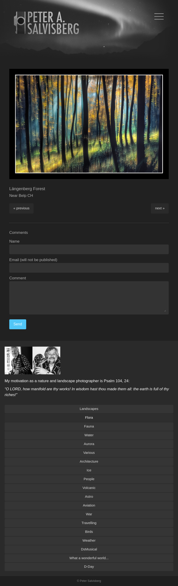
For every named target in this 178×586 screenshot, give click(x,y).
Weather (89, 540)
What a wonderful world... (89, 558)
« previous (21, 208)
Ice (89, 470)
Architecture (89, 461)
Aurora (89, 444)
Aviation (89, 505)
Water (88, 435)
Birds (89, 532)
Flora (89, 417)
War (89, 514)
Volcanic (89, 488)
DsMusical (89, 549)
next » (160, 208)
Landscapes (89, 409)
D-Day (89, 566)
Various (89, 453)
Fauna (89, 426)
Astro (89, 496)
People (89, 479)
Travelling (89, 523)
